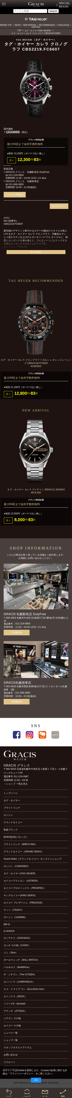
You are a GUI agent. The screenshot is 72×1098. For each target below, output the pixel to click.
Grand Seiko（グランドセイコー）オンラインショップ (33, 859)
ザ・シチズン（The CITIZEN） (20, 974)
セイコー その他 (12, 1025)
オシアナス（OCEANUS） (18, 938)
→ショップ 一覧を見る (16, 783)
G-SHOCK (9, 931)
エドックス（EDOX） (15, 996)
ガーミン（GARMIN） (15, 917)
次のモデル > (59, 206)
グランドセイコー (13, 822)
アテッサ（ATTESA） (15, 1011)
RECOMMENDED (47, 25)
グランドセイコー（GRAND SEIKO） (24, 851)
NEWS (18, 25)
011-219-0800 (16, 175)
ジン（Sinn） (11, 952)
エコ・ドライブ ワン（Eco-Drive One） (25, 989)
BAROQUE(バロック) (15, 837)
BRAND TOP (6, 25)
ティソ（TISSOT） (14, 910)
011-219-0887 (21, 776)
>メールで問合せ (15, 194)
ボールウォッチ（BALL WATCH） (22, 960)
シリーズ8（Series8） (15, 1003)
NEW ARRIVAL (30, 25)
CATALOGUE (63, 25)
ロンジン (8, 815)
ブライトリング (12, 807)
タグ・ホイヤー (12, 800)
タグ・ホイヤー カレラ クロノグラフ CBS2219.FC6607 (35, 33)
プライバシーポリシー (21, 1073)
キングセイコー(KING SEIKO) (20, 895)
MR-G (7, 924)
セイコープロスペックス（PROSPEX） (25, 888)
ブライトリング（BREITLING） (20, 844)
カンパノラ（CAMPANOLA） (19, 981)
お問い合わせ (11, 1054)
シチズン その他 (12, 1018)
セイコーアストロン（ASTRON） (21, 880)
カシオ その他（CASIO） (17, 945)
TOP (19, 30)
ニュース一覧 (11, 1033)
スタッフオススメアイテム (18, 1047)
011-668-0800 (16, 184)
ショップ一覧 (11, 1040)
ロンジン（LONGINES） (17, 866)
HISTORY (36, 27)
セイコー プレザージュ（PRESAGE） (24, 902)
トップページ (11, 793)
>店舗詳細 (16, 632)
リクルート (9, 1062)
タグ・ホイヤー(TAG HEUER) (38, 31)
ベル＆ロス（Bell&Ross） (17, 967)
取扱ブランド (11, 829)
